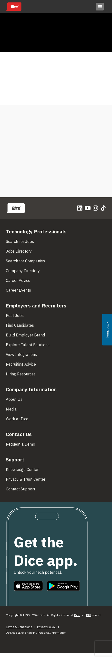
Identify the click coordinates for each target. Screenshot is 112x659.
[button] (107, 329)
